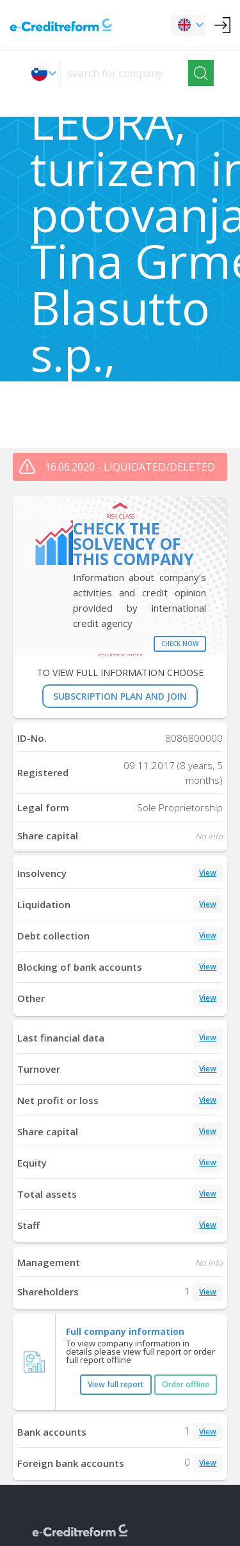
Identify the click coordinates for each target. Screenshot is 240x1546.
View (207, 872)
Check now (179, 643)
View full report (116, 1384)
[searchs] (124, 73)
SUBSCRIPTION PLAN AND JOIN (120, 696)
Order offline (185, 1384)
